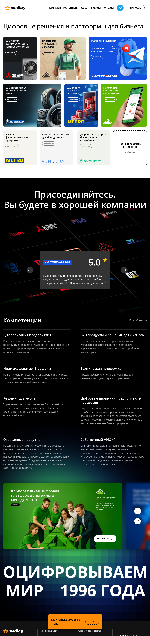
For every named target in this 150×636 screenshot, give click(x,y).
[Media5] (15, 8)
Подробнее (56, 624)
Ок (92, 621)
